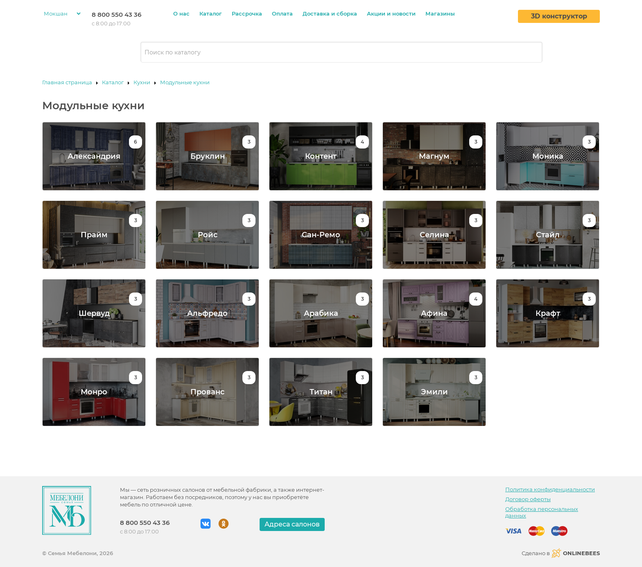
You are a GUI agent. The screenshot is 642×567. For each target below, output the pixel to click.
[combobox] (341, 52)
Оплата (282, 13)
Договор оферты (528, 499)
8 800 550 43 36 (116, 14)
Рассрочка (247, 13)
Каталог (210, 13)
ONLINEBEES (576, 553)
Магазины (440, 13)
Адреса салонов (292, 524)
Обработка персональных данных (541, 512)
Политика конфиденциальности (550, 489)
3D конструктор (559, 16)
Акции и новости (391, 13)
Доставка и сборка (330, 13)
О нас (181, 13)
